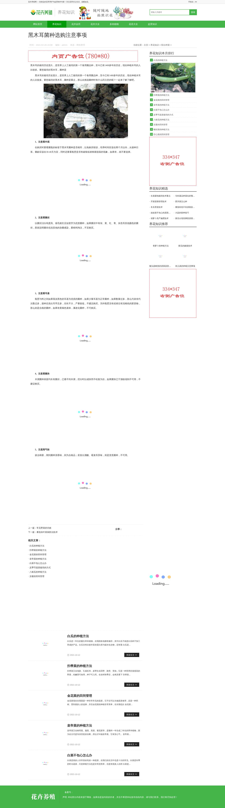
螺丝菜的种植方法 (161, 129)
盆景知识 (152, 24)
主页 (146, 45)
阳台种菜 (165, 45)
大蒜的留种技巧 (182, 213)
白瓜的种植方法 (37, 546)
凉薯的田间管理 (37, 576)
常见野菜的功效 (44, 528)
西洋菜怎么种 (181, 201)
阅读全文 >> (131, 655)
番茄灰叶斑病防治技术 (47, 532)
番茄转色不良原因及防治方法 (186, 207)
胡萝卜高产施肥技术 (159, 218)
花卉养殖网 (43, 797)
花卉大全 (95, 24)
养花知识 (56, 24)
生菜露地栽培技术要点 (160, 196)
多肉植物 (114, 24)
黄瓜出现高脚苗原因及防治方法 (186, 218)
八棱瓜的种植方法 (38, 572)
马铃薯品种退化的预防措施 (186, 196)
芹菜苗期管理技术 (158, 201)
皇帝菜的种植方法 (38, 559)
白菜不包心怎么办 (38, 563)
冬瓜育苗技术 (157, 207)
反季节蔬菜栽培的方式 (40, 567)
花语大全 (133, 24)
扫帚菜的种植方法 (38, 550)
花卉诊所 (75, 24)
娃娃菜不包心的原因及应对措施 (161, 213)
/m (196, 2)
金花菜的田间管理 (38, 554)
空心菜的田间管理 (161, 134)
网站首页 (37, 24)
